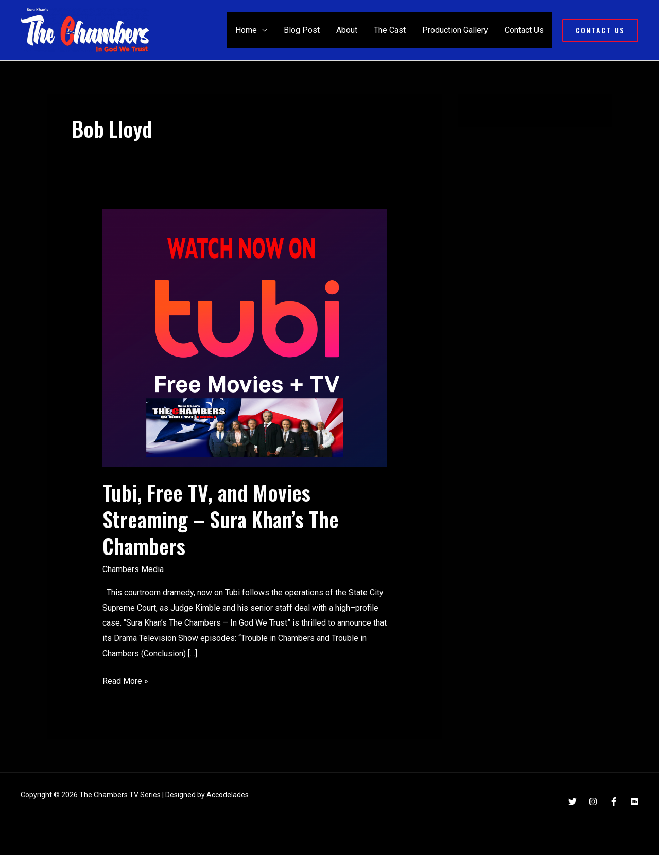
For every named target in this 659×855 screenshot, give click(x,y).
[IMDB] (634, 801)
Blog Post (302, 30)
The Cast (390, 30)
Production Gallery (455, 30)
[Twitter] (572, 801)
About (346, 30)
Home (246, 30)
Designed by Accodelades (207, 795)
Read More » (125, 679)
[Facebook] (614, 801)
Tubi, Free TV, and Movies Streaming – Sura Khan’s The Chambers (220, 519)
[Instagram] (593, 801)
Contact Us (524, 30)
